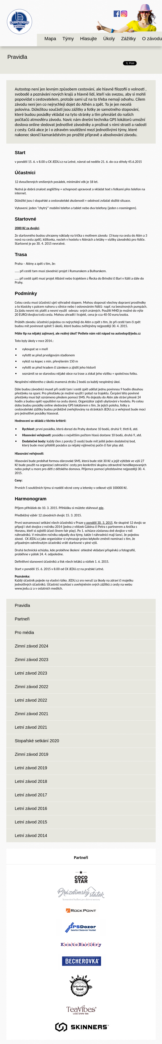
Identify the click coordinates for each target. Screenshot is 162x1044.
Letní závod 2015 (31, 822)
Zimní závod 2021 (31, 713)
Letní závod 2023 (31, 673)
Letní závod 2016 (31, 808)
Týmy (68, 38)
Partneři (22, 619)
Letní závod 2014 (31, 835)
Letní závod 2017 (31, 795)
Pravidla (22, 605)
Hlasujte (88, 38)
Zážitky (128, 38)
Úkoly (109, 38)
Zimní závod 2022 (31, 686)
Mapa (50, 38)
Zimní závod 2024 (31, 646)
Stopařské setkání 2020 (37, 740)
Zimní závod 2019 (31, 754)
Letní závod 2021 (31, 727)
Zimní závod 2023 (31, 659)
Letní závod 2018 (31, 781)
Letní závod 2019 (31, 768)
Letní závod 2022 (31, 700)
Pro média (24, 632)
